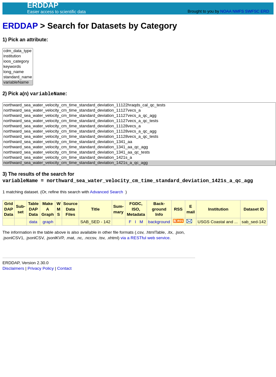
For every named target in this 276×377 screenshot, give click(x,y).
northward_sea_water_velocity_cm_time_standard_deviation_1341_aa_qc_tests (139, 152)
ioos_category (18, 61)
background (159, 221)
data (33, 221)
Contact (64, 268)
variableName (18, 82)
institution (18, 56)
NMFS (238, 11)
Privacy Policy (40, 268)
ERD (265, 11)
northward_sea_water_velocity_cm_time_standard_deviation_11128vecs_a (139, 126)
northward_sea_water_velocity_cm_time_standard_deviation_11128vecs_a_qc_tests (139, 136)
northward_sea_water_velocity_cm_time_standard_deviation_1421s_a (139, 157)
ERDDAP (20, 26)
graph (48, 221)
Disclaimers (13, 268)
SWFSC (252, 11)
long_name (18, 72)
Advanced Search (106, 192)
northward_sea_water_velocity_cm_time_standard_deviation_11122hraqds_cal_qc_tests (139, 105)
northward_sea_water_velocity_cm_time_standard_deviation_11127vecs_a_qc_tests (139, 121)
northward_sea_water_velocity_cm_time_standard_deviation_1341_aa (139, 142)
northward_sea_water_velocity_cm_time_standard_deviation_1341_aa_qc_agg (139, 147)
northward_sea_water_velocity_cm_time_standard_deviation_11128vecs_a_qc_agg (139, 131)
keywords (18, 66)
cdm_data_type (18, 51)
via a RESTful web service (145, 238)
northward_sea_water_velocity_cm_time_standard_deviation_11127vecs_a (139, 110)
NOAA (225, 11)
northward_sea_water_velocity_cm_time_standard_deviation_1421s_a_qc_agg (139, 163)
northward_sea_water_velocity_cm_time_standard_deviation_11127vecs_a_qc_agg (139, 115)
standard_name (18, 77)
